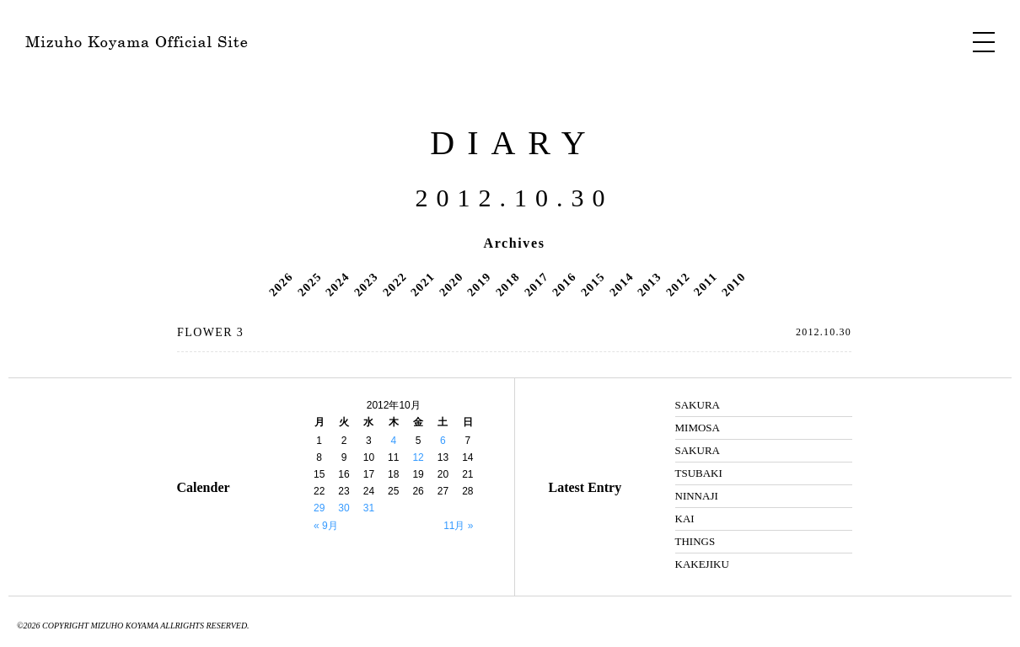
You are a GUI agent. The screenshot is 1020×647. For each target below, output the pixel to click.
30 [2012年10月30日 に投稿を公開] (343, 508)
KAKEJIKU (702, 564)
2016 (564, 284)
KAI (685, 518)
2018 (507, 284)
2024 (338, 284)
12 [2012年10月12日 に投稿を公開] (417, 457)
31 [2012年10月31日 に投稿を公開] (368, 508)
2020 (451, 284)
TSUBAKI (698, 473)
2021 (422, 284)
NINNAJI (696, 495)
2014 (621, 284)
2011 (705, 284)
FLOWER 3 (210, 332)
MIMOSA (697, 427)
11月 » (458, 526)
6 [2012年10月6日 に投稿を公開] (443, 440)
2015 (592, 284)
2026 (280, 284)
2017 (536, 284)
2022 (394, 284)
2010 (733, 284)
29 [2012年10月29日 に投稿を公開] (319, 508)
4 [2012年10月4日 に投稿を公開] (393, 440)
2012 (677, 284)
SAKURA (697, 404)
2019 (479, 284)
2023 (366, 284)
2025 (309, 284)
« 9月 (326, 526)
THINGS (695, 541)
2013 (649, 284)
